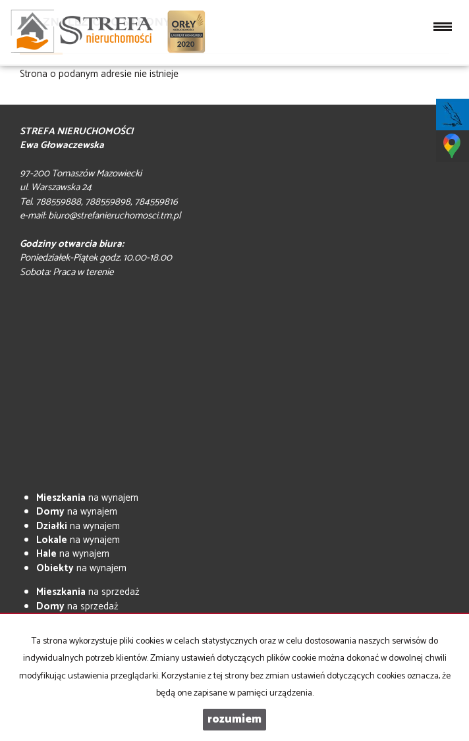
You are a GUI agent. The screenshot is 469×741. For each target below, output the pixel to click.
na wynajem (87, 498)
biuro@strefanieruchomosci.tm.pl (114, 215)
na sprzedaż (88, 592)
